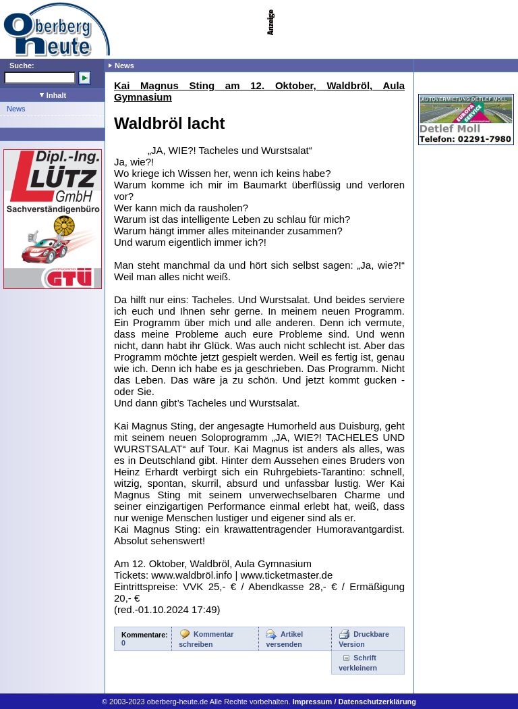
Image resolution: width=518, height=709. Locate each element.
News (16, 109)
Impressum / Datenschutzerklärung (354, 702)
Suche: (21, 65)
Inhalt (53, 95)
